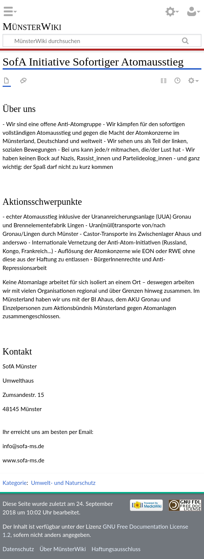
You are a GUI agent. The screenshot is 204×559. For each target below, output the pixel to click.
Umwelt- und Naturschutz (63, 482)
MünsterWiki (32, 26)
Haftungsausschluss (116, 549)
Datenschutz (18, 549)
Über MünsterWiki (63, 549)
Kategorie (15, 482)
